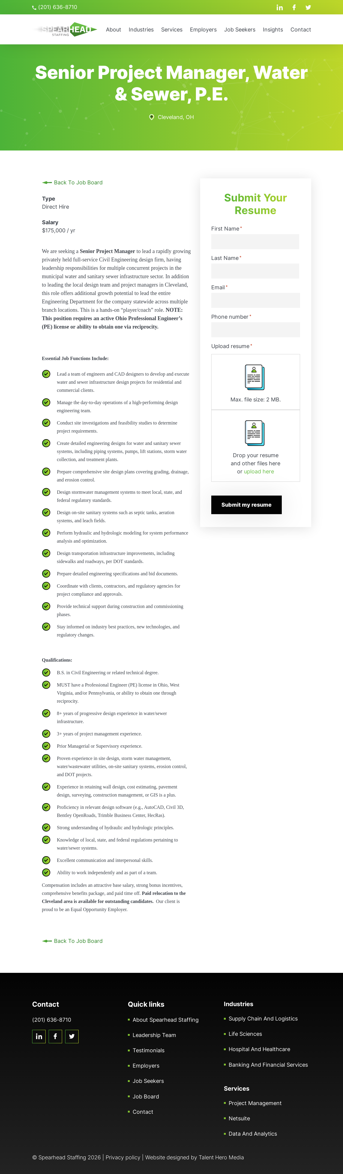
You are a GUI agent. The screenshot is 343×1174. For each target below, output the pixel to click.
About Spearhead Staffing (166, 1020)
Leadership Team (154, 1035)
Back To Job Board (78, 182)
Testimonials (148, 1050)
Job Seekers (239, 29)
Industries (141, 29)
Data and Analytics (253, 1134)
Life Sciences (245, 1034)
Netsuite (239, 1118)
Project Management (255, 1103)
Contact (300, 29)
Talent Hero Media (221, 1157)
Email (219, 287)
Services (171, 29)
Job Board (146, 1096)
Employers (203, 29)
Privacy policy (123, 1157)
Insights (273, 29)
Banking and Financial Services (268, 1065)
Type (48, 198)
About (113, 29)
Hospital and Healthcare (259, 1049)
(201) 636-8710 (54, 7)
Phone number (231, 316)
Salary (50, 222)
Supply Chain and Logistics (263, 1018)
